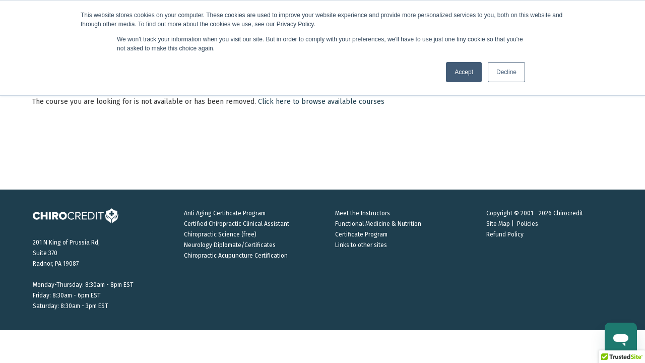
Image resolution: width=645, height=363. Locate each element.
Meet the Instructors (362, 213)
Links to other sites (361, 245)
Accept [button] (464, 72)
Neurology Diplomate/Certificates (230, 245)
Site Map (498, 223)
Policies (527, 223)
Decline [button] (506, 72)
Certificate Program (361, 234)
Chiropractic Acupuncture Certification (236, 255)
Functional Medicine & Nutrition (378, 223)
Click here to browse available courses (321, 101)
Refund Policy (505, 234)
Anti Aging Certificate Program (225, 213)
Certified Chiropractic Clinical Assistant (236, 223)
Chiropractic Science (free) (220, 234)
